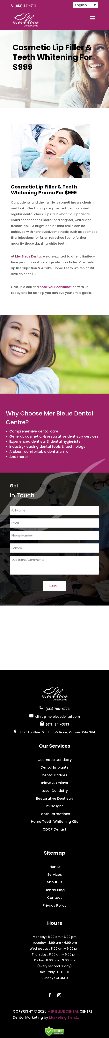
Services (54, 874)
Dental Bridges (54, 775)
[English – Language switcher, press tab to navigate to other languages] (85, 5)
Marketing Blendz (64, 1017)
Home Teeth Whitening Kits (54, 821)
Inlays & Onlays (54, 782)
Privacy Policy (54, 905)
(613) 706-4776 (57, 709)
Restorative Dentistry (54, 798)
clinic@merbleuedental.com (57, 716)
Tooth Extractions (54, 813)
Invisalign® (54, 806)
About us (54, 882)
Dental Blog (55, 889)
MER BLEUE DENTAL (63, 1011)
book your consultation (58, 287)
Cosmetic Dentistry (55, 759)
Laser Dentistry (54, 790)
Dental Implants (55, 767)
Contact (54, 897)
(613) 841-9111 (25, 6)
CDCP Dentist (54, 829)
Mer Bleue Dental (28, 256)
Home (54, 866)
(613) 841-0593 (57, 724)
